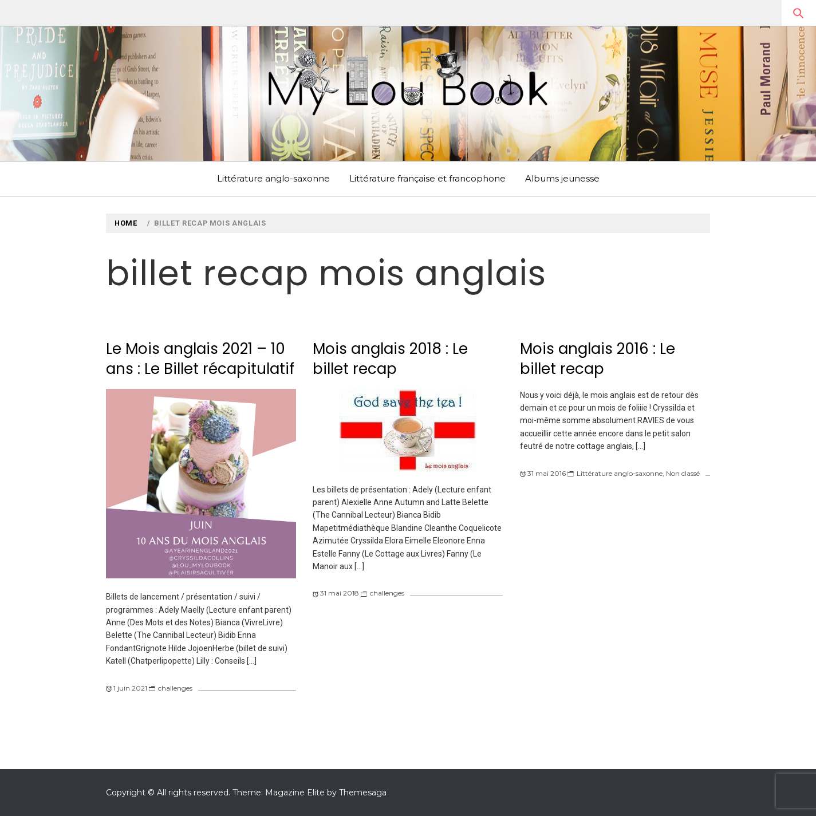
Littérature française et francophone (427, 178)
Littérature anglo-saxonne (273, 178)
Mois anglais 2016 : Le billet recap (597, 358)
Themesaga (363, 792)
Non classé (683, 473)
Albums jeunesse (562, 178)
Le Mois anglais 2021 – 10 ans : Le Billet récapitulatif (200, 358)
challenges (175, 688)
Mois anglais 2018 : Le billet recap (390, 358)
